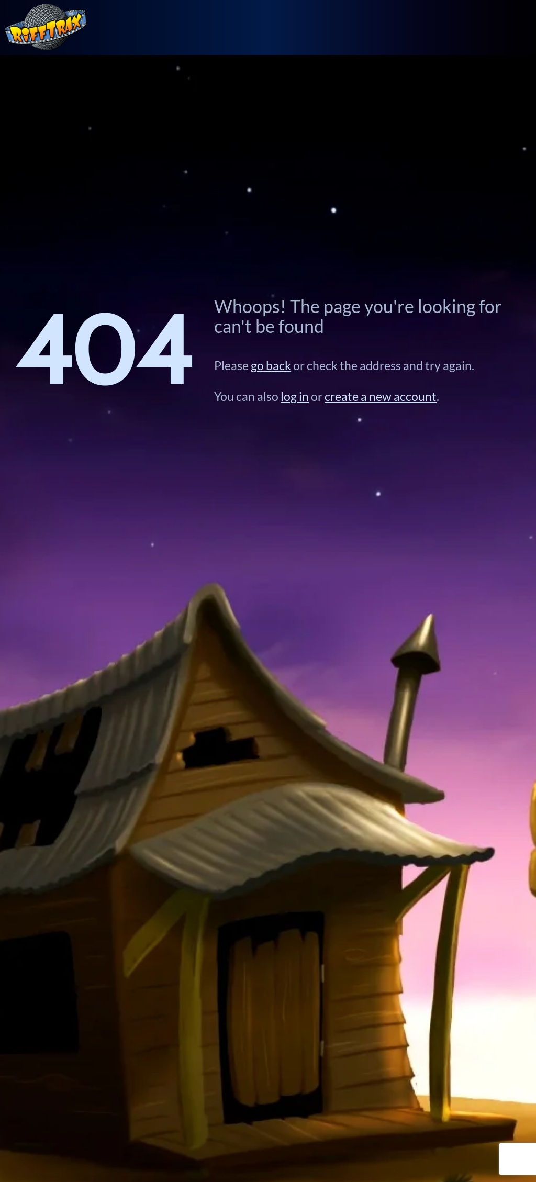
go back (271, 366)
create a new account (381, 396)
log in (295, 396)
